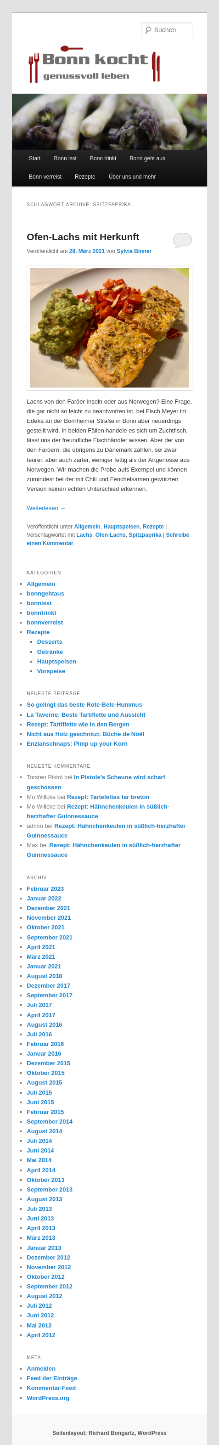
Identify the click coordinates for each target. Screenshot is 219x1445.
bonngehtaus (45, 593)
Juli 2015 (39, 1092)
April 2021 (41, 947)
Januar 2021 (44, 966)
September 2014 (50, 1121)
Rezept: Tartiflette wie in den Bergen (78, 724)
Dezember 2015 (48, 1063)
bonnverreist (45, 622)
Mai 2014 (39, 1160)
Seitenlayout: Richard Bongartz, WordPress (109, 1433)
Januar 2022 (44, 898)
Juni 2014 (40, 1150)
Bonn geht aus (147, 158)
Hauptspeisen (122, 526)
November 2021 (49, 917)
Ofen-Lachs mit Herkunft (83, 236)
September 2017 (50, 995)
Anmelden (41, 1368)
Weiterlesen (46, 508)
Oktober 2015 (45, 1072)
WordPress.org (48, 1397)
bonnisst (39, 603)
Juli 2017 (39, 1004)
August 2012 (44, 1296)
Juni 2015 (40, 1102)
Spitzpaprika (145, 535)
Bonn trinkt (103, 158)
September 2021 (50, 937)
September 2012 (50, 1286)
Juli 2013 (39, 1208)
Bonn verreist (45, 177)
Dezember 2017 (48, 985)
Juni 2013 (40, 1218)
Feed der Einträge (52, 1378)
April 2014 (41, 1170)
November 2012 (49, 1267)
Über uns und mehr (132, 177)
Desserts (49, 641)
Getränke (50, 651)
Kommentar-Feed (51, 1387)
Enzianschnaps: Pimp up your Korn (77, 743)
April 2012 (41, 1335)
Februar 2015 (45, 1111)
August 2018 (44, 976)
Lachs (84, 535)
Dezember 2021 (48, 908)
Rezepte (85, 177)
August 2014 (44, 1131)
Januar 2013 (44, 1247)
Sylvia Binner (134, 251)
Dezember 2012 (48, 1257)
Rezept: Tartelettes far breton (108, 796)
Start (34, 158)
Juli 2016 (39, 1034)
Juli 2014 (39, 1140)
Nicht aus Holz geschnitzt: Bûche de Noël (85, 734)
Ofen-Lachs (110, 535)
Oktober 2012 (45, 1276)
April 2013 (41, 1228)
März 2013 (41, 1237)
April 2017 (41, 1015)
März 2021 (41, 956)
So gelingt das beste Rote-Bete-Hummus (84, 704)
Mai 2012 (39, 1325)
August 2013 (44, 1199)
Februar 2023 (45, 888)
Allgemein (87, 526)
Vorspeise (51, 671)
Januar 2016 (44, 1053)
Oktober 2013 (45, 1179)
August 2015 (44, 1082)
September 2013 (50, 1189)
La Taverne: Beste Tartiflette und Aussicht (86, 714)
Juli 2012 (39, 1305)
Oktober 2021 (45, 927)
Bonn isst (65, 158)
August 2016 (44, 1024)
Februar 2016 (45, 1043)
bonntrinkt (41, 612)
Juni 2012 (40, 1315)
